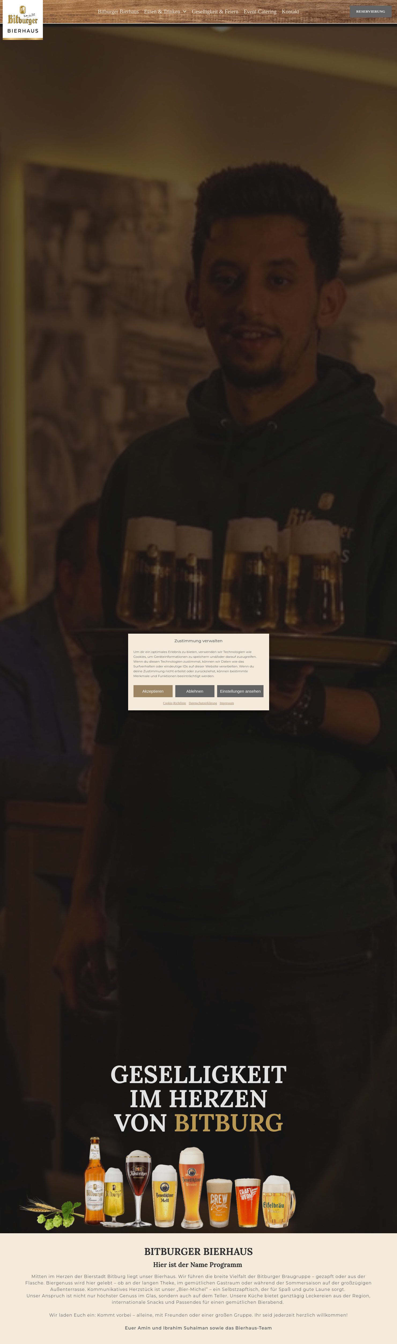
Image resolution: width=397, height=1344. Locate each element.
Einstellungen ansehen (240, 691)
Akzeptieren (153, 691)
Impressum (227, 703)
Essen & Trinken (165, 11)
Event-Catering (260, 12)
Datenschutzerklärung (203, 703)
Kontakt (290, 12)
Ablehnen (194, 691)
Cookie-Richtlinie (174, 703)
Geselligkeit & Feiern (215, 12)
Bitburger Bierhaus (118, 12)
